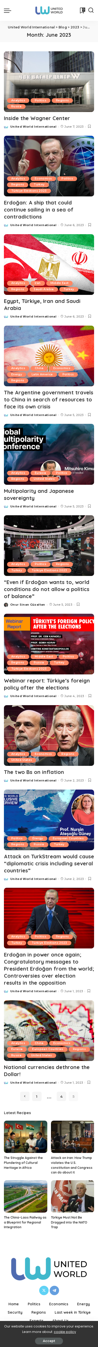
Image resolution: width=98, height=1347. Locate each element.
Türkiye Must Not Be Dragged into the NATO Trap (69, 1222)
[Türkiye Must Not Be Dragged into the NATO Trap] (72, 1196)
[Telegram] (54, 1290)
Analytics (18, 100)
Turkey (39, 184)
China (39, 368)
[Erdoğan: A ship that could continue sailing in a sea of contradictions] (49, 166)
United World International (33, 126)
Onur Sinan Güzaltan (27, 604)
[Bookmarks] (82, 10)
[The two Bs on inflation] (49, 735)
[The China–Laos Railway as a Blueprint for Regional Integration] (25, 1196)
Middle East (59, 283)
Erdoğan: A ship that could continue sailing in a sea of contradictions (38, 209)
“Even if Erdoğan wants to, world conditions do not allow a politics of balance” (46, 589)
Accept (49, 1341)
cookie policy (65, 1332)
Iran (38, 283)
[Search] (91, 10)
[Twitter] (44, 1290)
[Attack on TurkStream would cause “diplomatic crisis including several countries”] (49, 820)
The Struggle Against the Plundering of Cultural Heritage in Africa (23, 1162)
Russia (16, 106)
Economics (43, 178)
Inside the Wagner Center (37, 118)
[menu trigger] (9, 10)
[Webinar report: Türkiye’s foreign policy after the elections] (49, 644)
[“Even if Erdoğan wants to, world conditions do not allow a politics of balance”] (49, 545)
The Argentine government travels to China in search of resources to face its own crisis (48, 399)
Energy (16, 374)
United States (44, 479)
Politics (40, 100)
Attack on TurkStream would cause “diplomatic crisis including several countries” (49, 863)
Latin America (42, 374)
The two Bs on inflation (34, 772)
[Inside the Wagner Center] (49, 81)
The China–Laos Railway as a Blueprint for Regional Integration (25, 1222)
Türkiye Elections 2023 (29, 191)
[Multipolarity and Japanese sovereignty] (49, 454)
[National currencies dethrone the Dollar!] (49, 1030)
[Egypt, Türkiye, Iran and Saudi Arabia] (49, 264)
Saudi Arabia (44, 289)
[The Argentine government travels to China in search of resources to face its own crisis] (49, 356)
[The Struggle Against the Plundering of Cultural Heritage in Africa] (25, 1137)
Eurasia (40, 473)
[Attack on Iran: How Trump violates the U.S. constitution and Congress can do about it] (72, 1137)
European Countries (68, 838)
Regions (62, 100)
